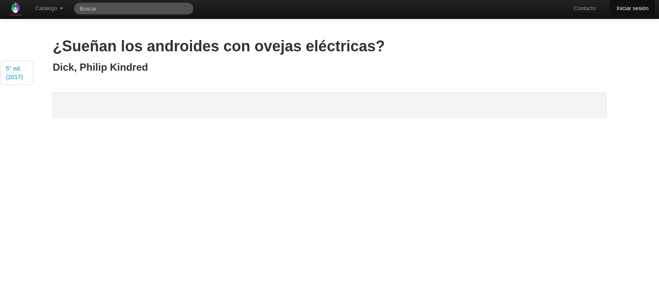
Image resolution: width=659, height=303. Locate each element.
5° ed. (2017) (14, 72)
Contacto (585, 8)
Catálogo (49, 8)
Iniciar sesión (632, 8)
